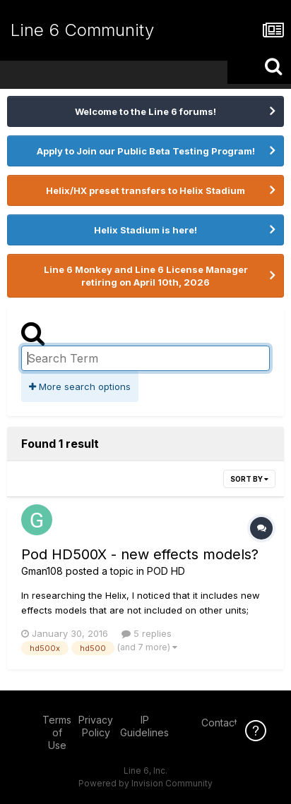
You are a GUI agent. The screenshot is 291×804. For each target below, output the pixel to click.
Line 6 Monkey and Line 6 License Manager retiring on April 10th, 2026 (146, 276)
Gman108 (42, 571)
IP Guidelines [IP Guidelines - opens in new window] (144, 726)
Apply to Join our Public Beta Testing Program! (146, 151)
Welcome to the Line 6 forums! (145, 111)
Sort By (249, 479)
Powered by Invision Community (145, 783)
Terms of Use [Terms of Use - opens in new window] (56, 732)
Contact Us (226, 723)
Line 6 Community (82, 30)
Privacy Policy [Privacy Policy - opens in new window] (95, 726)
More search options (80, 386)
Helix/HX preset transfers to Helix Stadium (145, 190)
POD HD (166, 571)
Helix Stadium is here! (145, 230)
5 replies (146, 633)
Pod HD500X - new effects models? (140, 554)
